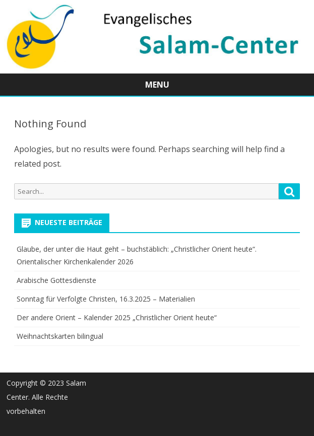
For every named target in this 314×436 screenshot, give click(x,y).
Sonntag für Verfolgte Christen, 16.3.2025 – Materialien (106, 299)
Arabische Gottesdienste (56, 280)
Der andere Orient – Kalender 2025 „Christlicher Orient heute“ (117, 317)
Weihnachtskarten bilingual (60, 336)
